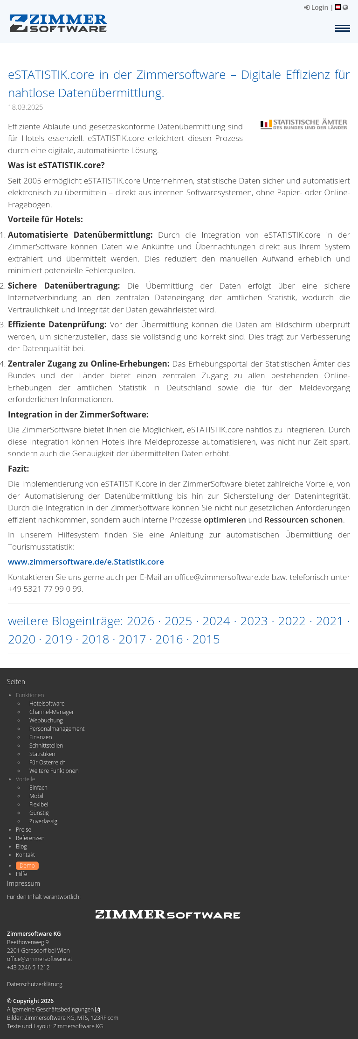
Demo (27, 865)
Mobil (36, 796)
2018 (95, 638)
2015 (206, 638)
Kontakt (25, 855)
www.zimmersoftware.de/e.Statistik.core (86, 561)
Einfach (38, 788)
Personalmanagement (57, 729)
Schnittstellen (46, 745)
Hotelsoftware (47, 703)
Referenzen (30, 838)
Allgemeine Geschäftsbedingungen (53, 1009)
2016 (169, 638)
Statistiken (42, 754)
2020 (21, 638)
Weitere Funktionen (54, 771)
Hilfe (21, 874)
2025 (178, 620)
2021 (330, 620)
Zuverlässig (43, 821)
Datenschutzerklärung (34, 984)
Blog (21, 846)
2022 (292, 620)
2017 (132, 638)
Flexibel (38, 804)
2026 (140, 620)
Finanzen (40, 737)
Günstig (38, 813)
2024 (216, 620)
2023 (254, 620)
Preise (23, 830)
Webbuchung (46, 720)
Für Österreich (47, 762)
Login (316, 7)
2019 (58, 638)
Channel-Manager (51, 712)
